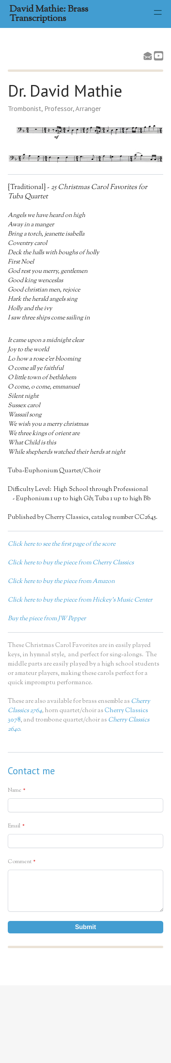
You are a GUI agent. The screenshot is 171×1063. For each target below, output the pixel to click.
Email (14, 826)
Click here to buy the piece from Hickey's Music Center (80, 600)
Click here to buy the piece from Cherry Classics (71, 562)
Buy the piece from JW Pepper (47, 618)
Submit (85, 927)
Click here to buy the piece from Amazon (61, 581)
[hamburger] (158, 12)
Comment (19, 862)
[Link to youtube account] (158, 55)
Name (14, 790)
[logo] (77, 14)
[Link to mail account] (147, 55)
